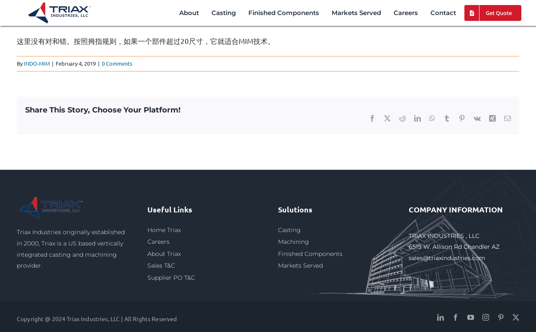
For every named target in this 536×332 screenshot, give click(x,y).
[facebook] (455, 317)
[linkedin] (440, 317)
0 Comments (117, 63)
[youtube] (470, 317)
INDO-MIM (37, 63)
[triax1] (52, 198)
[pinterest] (500, 317)
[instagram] (485, 317)
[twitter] (516, 317)
